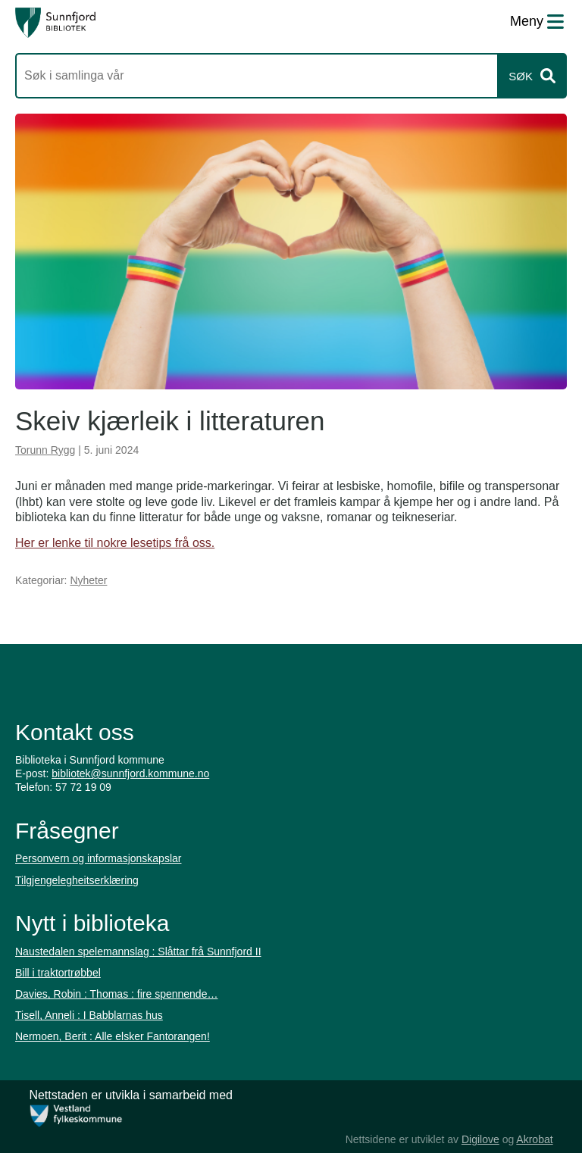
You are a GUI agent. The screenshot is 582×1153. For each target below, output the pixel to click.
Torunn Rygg (45, 450)
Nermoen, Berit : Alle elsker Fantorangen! (112, 1036)
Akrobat (534, 1139)
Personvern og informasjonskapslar (98, 858)
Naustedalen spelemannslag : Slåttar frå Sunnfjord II (138, 951)
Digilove (480, 1139)
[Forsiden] (55, 23)
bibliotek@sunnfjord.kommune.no (130, 773)
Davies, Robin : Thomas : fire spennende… (116, 994)
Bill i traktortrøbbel (58, 973)
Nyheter (88, 580)
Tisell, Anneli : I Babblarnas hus (89, 1015)
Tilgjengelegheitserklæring (77, 880)
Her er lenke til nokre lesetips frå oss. (114, 542)
